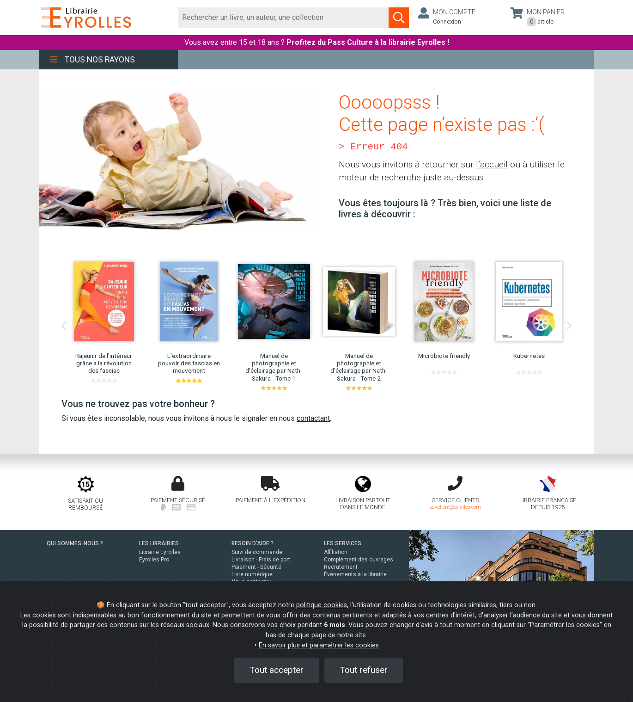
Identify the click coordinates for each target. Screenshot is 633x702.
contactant (313, 418)
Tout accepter (277, 670)
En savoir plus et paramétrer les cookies (319, 645)
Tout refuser (364, 670)
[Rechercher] (283, 17)
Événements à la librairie (355, 574)
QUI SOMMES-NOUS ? (75, 543)
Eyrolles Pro (154, 559)
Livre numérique (252, 574)
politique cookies (321, 605)
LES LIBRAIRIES (159, 543)
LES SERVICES (342, 543)
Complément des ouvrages (358, 559)
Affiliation (335, 552)
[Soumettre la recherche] (399, 17)
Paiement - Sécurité (256, 567)
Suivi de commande (256, 552)
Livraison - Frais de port (260, 559)
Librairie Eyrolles (160, 552)
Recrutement (341, 567)
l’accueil (492, 164)
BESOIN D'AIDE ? (252, 543)
